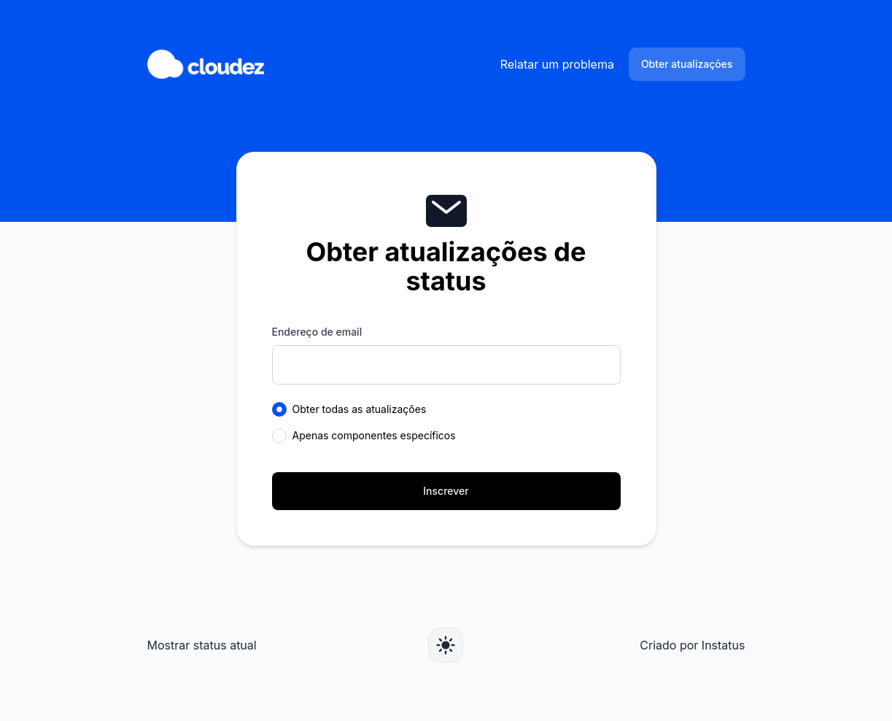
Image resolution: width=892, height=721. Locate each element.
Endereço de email (317, 331)
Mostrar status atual (202, 645)
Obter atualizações (687, 64)
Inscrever (445, 491)
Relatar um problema (557, 64)
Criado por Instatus (692, 645)
